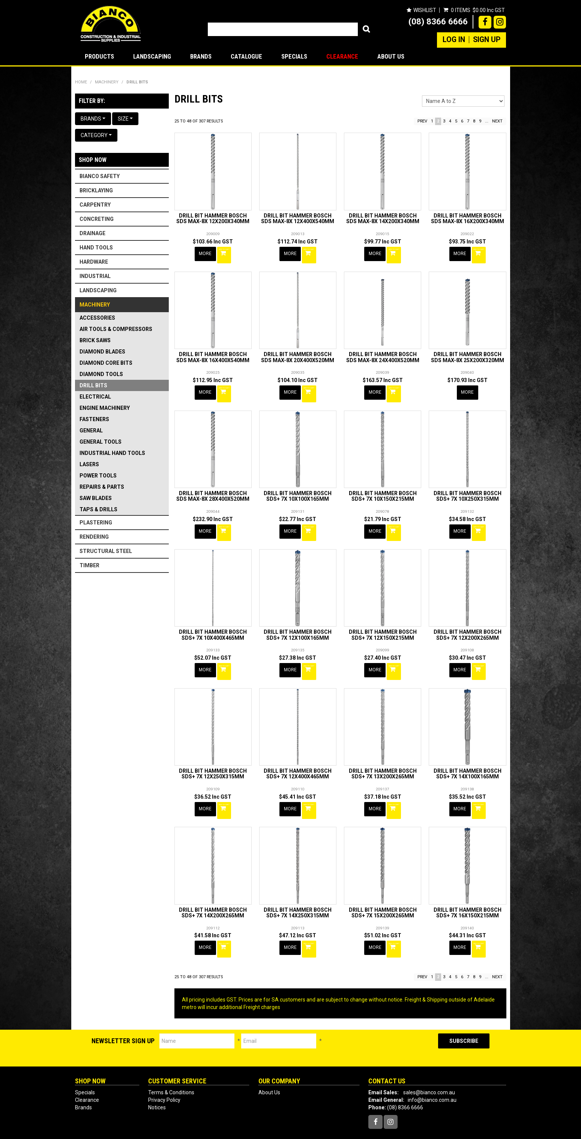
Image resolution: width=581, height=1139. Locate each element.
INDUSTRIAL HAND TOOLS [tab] (112, 453)
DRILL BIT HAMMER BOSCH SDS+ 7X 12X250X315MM (213, 758)
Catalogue (246, 56)
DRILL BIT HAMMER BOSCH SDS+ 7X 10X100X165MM (298, 488)
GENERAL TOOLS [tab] (101, 442)
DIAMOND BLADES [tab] (102, 352)
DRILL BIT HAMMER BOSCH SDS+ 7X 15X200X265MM (383, 892)
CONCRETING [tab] (97, 219)
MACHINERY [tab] (95, 305)
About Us (390, 56)
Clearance (342, 56)
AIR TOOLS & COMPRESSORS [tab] (116, 329)
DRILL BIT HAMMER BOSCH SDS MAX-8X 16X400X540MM (212, 353)
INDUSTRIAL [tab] (95, 276)
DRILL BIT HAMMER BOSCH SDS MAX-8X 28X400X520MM (212, 488)
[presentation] (380, 1024)
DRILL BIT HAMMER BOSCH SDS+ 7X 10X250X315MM (467, 488)
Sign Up (486, 40)
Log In (454, 40)
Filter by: (92, 100)
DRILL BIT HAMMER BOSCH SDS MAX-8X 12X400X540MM (297, 218)
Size (125, 119)
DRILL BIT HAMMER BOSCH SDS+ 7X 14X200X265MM (213, 892)
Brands (201, 56)
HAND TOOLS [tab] (96, 248)
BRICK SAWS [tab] (95, 340)
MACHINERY (107, 82)
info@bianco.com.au (432, 1076)
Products (99, 56)
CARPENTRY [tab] (95, 205)
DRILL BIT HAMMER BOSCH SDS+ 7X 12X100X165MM (298, 623)
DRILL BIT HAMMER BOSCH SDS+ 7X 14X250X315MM (298, 892)
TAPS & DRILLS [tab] (98, 509)
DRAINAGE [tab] (92, 233)
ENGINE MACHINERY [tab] (105, 408)
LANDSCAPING (152, 56)
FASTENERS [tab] (94, 419)
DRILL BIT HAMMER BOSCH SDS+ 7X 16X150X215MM (467, 892)
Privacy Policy (164, 1076)
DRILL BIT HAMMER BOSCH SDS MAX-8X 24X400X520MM (382, 353)
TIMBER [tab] (89, 565)
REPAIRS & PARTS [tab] (102, 487)
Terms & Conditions (171, 1068)
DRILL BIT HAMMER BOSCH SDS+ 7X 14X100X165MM (467, 758)
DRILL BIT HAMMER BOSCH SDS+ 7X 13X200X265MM (383, 758)
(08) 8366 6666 (438, 21)
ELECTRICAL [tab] (95, 397)
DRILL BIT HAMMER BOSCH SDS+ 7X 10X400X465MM (213, 623)
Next (497, 121)
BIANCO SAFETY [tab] (100, 176)
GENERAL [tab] (91, 431)
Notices (157, 1083)
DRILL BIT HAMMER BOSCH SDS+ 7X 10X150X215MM (383, 488)
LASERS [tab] (89, 464)
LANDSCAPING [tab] (98, 290)
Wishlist (424, 10)
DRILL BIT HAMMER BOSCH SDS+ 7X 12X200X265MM (467, 623)
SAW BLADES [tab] (96, 498)
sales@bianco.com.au (429, 1068)
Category (96, 135)
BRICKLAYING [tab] (96, 190)
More (206, 253)
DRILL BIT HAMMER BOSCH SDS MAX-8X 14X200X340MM (382, 218)
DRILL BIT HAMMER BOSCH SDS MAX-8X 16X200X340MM (467, 218)
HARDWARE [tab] (94, 262)
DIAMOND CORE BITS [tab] (106, 363)
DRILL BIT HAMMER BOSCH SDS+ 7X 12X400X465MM (298, 758)
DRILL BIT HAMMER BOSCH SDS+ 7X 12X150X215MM (383, 623)
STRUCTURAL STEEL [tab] (106, 551)
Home (81, 82)
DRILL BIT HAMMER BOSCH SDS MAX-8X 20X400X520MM (297, 353)
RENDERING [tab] (94, 537)
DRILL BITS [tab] (93, 385)
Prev (422, 121)
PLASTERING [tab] (96, 523)
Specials (294, 56)
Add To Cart (225, 253)
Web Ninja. (381, 1127)
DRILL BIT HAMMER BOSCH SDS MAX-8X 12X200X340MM (212, 218)
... (486, 121)
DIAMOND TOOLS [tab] (101, 374)
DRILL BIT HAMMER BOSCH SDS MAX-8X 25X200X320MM (467, 353)
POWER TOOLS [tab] (98, 476)
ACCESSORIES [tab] (97, 318)
